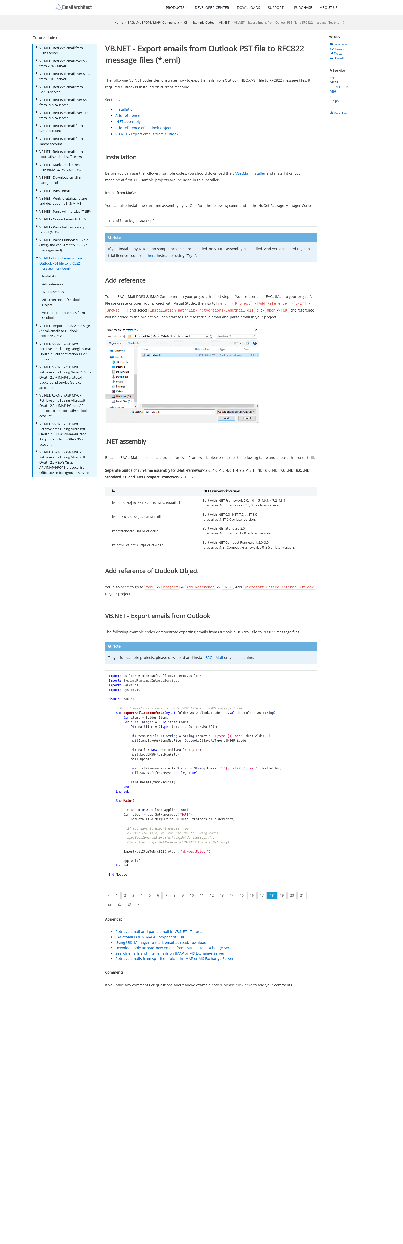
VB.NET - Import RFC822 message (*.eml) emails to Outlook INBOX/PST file (63, 330)
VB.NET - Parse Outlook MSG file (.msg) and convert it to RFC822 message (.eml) (62, 244)
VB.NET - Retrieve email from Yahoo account (59, 141)
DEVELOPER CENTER (212, 7)
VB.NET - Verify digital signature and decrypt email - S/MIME (61, 201)
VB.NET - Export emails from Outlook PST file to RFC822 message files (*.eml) (59, 263)
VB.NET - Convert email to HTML (62, 218)
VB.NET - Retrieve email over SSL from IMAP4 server (62, 102)
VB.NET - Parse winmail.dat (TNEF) (63, 211)
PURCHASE (303, 7)
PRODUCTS (175, 7)
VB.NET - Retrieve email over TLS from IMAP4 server (62, 115)
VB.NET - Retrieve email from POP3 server (59, 50)
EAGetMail (214, 656)
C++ (333, 96)
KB (186, 22)
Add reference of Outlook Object (61, 302)
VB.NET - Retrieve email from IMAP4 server (59, 89)
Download (339, 113)
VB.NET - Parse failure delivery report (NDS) (60, 229)
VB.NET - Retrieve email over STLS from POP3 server (63, 76)
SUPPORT (276, 7)
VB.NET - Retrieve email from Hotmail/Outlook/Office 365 (59, 154)
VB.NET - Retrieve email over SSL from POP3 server (62, 63)
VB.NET (224, 22)
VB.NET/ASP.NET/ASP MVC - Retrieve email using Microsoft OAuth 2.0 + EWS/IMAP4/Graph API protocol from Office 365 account (61, 434)
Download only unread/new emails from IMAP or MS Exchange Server (175, 947)
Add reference (52, 284)
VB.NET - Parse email (53, 190)
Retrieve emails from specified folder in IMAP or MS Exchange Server (174, 957)
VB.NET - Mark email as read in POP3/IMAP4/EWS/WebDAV (60, 167)
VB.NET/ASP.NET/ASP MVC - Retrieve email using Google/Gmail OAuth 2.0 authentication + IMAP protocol (63, 351)
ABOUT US (329, 7)
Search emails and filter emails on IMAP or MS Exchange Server (169, 952)
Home (118, 22)
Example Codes (203, 22)
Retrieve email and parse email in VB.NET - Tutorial (159, 930)
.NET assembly (53, 291)
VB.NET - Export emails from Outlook (63, 315)
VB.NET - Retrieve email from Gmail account (59, 128)
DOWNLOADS (248, 7)
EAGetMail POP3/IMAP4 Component (153, 22)
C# (332, 78)
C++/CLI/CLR (339, 87)
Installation (50, 276)
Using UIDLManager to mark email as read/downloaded (163, 941)
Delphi (335, 101)
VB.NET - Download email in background (58, 180)
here (152, 255)
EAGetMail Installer (249, 173)
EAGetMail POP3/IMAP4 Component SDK (149, 936)
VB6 (333, 91)
